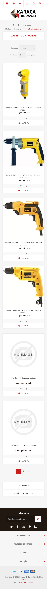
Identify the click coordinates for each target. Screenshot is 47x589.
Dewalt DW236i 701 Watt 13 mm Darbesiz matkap (23, 176)
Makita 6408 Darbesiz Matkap (23, 378)
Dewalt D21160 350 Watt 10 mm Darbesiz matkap (23, 108)
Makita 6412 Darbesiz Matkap (23, 445)
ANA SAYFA (13, 25)
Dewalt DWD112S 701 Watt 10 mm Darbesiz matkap (23, 244)
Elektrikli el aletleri (25, 25)
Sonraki (28, 471)
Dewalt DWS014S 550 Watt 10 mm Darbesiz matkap (24, 311)
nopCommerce (29, 582)
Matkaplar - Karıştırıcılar (14, 29)
